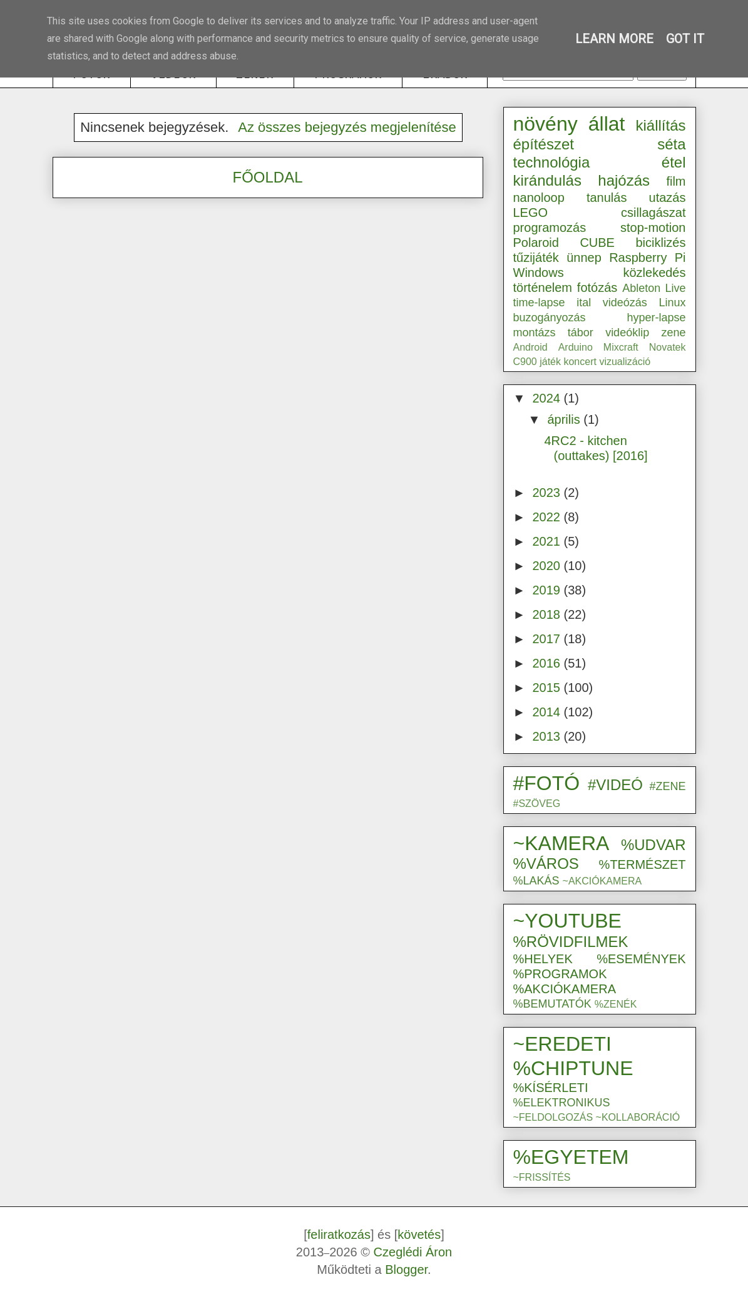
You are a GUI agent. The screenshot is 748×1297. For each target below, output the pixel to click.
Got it (685, 38)
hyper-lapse (656, 317)
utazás (667, 197)
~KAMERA (561, 843)
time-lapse (539, 302)
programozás (550, 227)
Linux (671, 302)
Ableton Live (653, 288)
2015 (547, 687)
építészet (543, 144)
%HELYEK (543, 959)
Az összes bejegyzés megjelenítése (347, 127)
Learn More (614, 38)
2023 (547, 492)
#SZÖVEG (537, 803)
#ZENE (667, 786)
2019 (547, 590)
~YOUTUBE (567, 920)
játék (550, 361)
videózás (625, 302)
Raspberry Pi (647, 257)
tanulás (607, 197)
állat (606, 124)
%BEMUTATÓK (552, 1004)
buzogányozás (549, 317)
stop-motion (653, 227)
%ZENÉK (616, 1004)
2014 (547, 712)
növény (545, 124)
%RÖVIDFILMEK (570, 941)
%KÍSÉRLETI (550, 1087)
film (675, 181)
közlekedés (654, 272)
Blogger (406, 1269)
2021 (547, 541)
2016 (547, 663)
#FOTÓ (546, 783)
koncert (579, 361)
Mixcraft (620, 347)
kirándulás (547, 180)
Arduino (575, 347)
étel (674, 162)
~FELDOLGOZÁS (553, 1117)
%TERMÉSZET (642, 864)
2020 (547, 566)
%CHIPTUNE (573, 1068)
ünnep (584, 257)
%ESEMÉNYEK (641, 959)
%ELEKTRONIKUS (561, 1102)
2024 (547, 398)
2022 (547, 517)
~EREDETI (562, 1044)
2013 (547, 736)
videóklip (627, 332)
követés (419, 1234)
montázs (534, 332)
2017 (547, 639)
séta (671, 144)
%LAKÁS (536, 880)
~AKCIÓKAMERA (602, 881)
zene (673, 332)
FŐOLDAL (267, 177)
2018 (547, 614)
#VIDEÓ (615, 784)
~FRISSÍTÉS (542, 1177)
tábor (580, 332)
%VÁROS (546, 863)
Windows (538, 272)
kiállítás (660, 125)
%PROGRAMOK (560, 974)
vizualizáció (624, 361)
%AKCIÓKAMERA (564, 989)
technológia (551, 162)
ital (583, 302)
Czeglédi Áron (413, 1252)
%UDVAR (653, 844)
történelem (543, 287)
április (565, 419)
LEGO (530, 212)
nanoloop (539, 197)
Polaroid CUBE (564, 242)
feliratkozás (339, 1234)
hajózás (624, 180)
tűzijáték (536, 257)
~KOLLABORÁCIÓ (638, 1117)
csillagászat (653, 212)
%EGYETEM (571, 1157)
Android (530, 347)
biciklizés (660, 242)
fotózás (597, 287)
